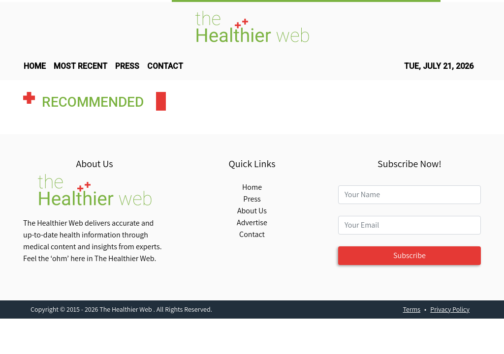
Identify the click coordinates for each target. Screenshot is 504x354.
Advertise (252, 222)
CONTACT (165, 66)
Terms (412, 309)
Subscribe (409, 255)
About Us (252, 211)
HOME (35, 66)
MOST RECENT (80, 66)
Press (251, 199)
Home (252, 187)
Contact (252, 234)
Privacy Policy (450, 309)
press (127, 66)
